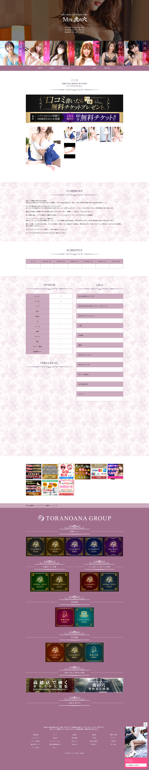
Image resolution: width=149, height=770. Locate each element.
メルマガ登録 (35, 741)
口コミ (55, 747)
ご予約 (94, 737)
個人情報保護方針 (55, 744)
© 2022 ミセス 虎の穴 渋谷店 (74, 753)
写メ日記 (113, 744)
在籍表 (94, 734)
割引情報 (74, 737)
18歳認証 (35, 734)
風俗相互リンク (35, 744)
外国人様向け (94, 741)
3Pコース (74, 741)
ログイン (113, 737)
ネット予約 (35, 747)
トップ (55, 734)
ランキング (35, 737)
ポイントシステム (55, 741)
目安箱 (113, 741)
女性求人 (74, 744)
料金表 (55, 737)
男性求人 (94, 744)
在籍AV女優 (113, 734)
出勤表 (74, 734)
